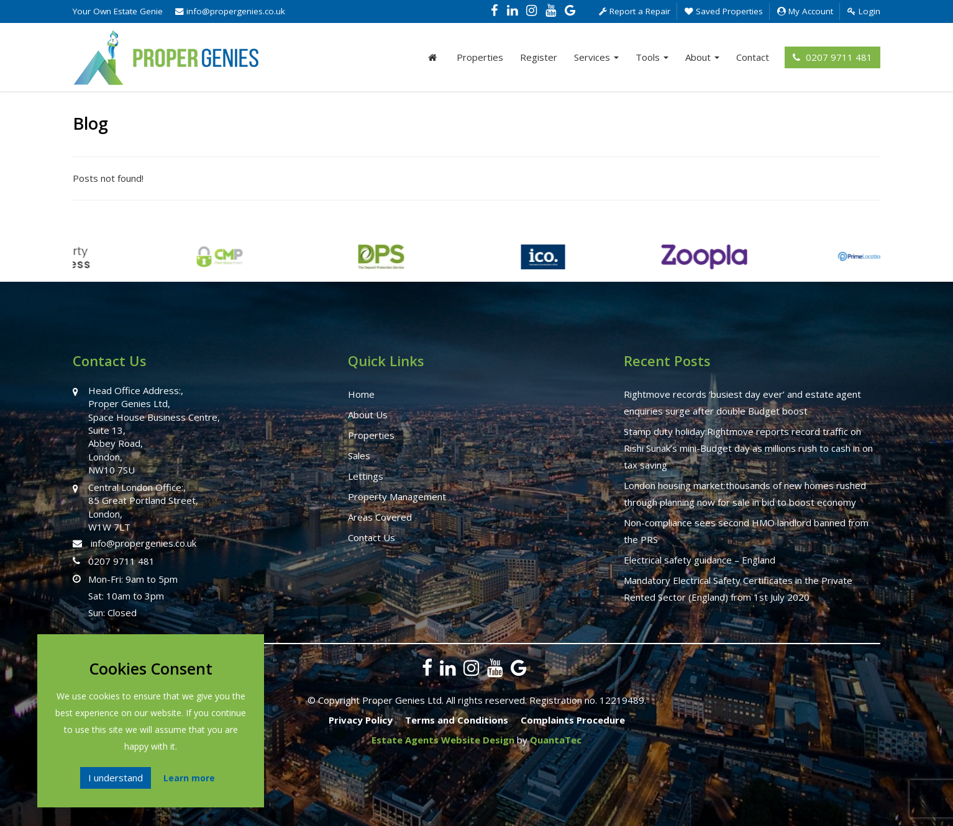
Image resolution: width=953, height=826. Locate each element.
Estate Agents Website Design (443, 740)
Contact (752, 57)
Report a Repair (634, 11)
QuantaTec (555, 740)
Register (538, 57)
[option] (141, 263)
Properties (480, 57)
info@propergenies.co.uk (230, 11)
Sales (359, 455)
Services (596, 57)
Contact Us (371, 537)
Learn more (189, 778)
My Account (805, 11)
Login (863, 11)
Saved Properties (724, 11)
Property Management (397, 496)
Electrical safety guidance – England (699, 560)
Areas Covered (380, 517)
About (702, 57)
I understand (115, 777)
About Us (368, 414)
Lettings (365, 476)
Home (361, 394)
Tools (652, 57)
